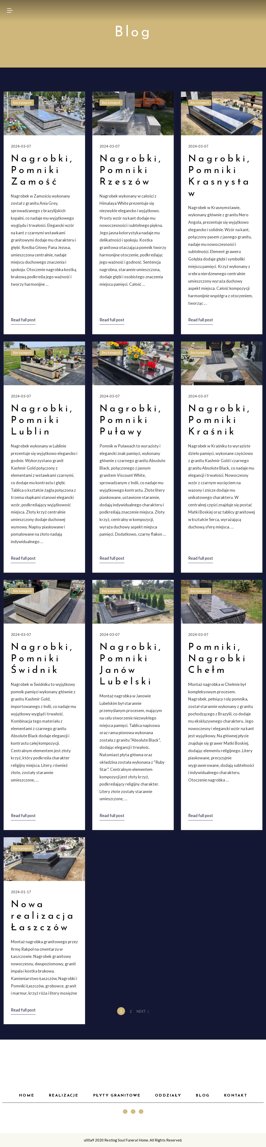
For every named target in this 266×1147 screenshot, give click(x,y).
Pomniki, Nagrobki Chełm (217, 659)
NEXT (142, 1011)
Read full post (23, 319)
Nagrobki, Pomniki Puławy (131, 420)
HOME (26, 1095)
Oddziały (168, 1095)
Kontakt (235, 1095)
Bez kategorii (22, 103)
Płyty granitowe (117, 1095)
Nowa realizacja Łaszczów (43, 916)
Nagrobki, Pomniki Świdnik (42, 659)
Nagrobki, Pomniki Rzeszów (131, 170)
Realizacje (63, 1095)
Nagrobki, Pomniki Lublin (42, 420)
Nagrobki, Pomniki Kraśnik (220, 420)
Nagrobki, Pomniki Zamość (42, 170)
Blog (202, 1095)
